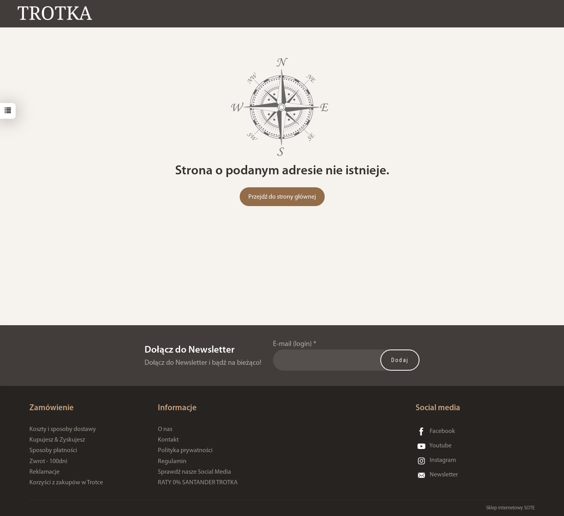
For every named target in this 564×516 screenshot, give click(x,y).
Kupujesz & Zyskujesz (57, 440)
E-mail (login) (292, 344)
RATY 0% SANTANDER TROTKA (198, 483)
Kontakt (168, 440)
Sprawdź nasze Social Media (194, 472)
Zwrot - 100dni (48, 461)
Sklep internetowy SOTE (510, 508)
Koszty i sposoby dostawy (62, 429)
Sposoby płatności (53, 450)
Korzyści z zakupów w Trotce (66, 483)
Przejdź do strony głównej (282, 197)
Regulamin (172, 461)
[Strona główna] (56, 13)
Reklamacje (44, 472)
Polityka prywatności (185, 450)
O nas (165, 429)
